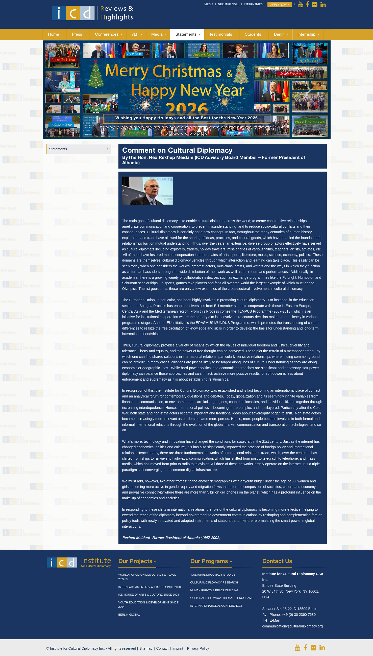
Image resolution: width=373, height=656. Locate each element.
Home (53, 34)
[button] (64, 89)
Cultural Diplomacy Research (214, 582)
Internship (306, 34)
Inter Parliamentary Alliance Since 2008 (149, 587)
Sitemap (145, 648)
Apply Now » (279, 4)
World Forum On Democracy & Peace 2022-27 (147, 577)
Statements (186, 34)
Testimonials (220, 34)
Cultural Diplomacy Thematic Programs (222, 597)
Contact (162, 648)
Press (77, 34)
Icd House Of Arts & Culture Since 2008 (148, 594)
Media (209, 4)
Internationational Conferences (216, 605)
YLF (134, 34)
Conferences (106, 34)
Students (253, 34)
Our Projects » (137, 561)
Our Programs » (211, 561)
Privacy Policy (198, 648)
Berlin (279, 34)
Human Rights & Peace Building (214, 590)
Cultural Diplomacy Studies (212, 574)
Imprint (177, 648)
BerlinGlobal (228, 4)
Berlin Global (129, 614)
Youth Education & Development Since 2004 (148, 604)
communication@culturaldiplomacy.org (292, 626)
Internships (253, 4)
